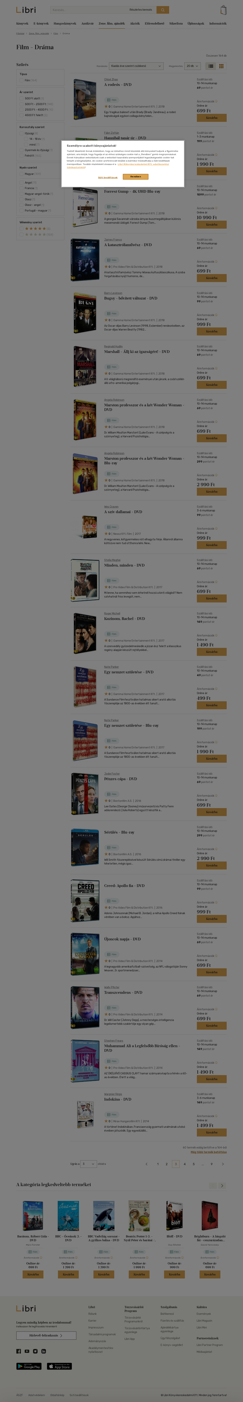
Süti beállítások (108, 177)
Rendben (135, 176)
